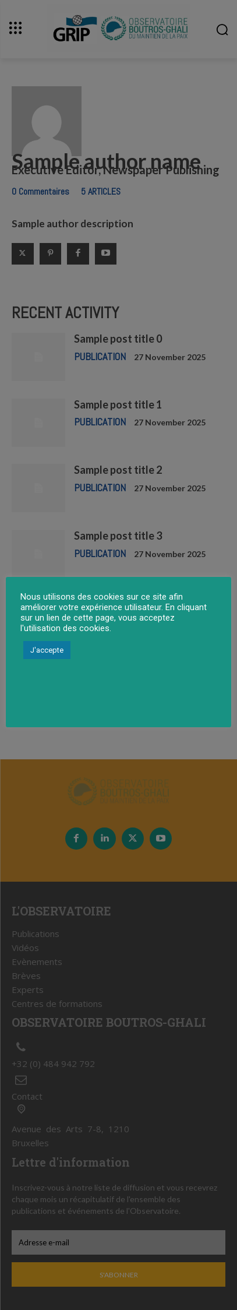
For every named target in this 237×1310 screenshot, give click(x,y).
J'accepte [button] (46, 650)
